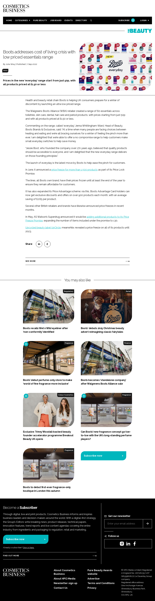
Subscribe (126, 20)
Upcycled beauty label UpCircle (43, 227)
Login (143, 20)
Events (68, 20)
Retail (5, 70)
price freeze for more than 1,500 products (74, 169)
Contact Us (61, 587)
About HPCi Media (64, 578)
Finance (127, 343)
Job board (55, 20)
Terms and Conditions (101, 583)
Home (9, 20)
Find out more (11, 556)
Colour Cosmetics (65, 395)
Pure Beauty (40, 20)
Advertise (93, 578)
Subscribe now (93, 455)
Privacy (91, 587)
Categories (21, 20)
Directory (81, 20)
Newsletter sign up (65, 583)
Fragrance (69, 343)
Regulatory (68, 291)
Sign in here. (28, 547)
